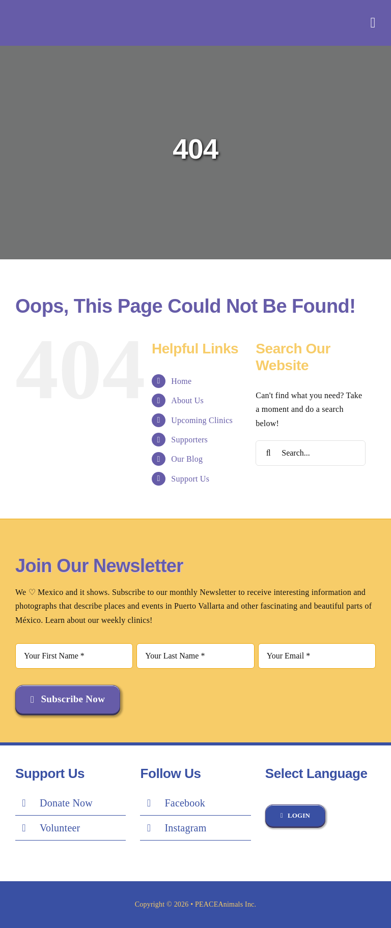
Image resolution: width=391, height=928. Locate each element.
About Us (187, 400)
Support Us (190, 478)
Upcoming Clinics (202, 420)
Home (181, 381)
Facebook (184, 803)
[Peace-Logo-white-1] (79, 10)
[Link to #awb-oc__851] (373, 23)
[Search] (268, 453)
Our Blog (187, 459)
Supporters (189, 439)
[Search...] (311, 453)
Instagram (185, 827)
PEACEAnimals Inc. (225, 904)
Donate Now (66, 803)
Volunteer (60, 827)
